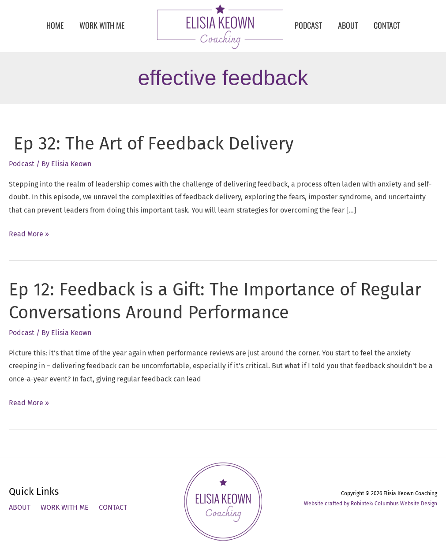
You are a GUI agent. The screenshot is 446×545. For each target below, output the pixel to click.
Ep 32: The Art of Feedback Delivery (151, 143)
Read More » (29, 234)
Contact (113, 507)
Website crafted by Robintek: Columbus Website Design (370, 503)
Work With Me (65, 507)
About (19, 507)
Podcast (21, 164)
